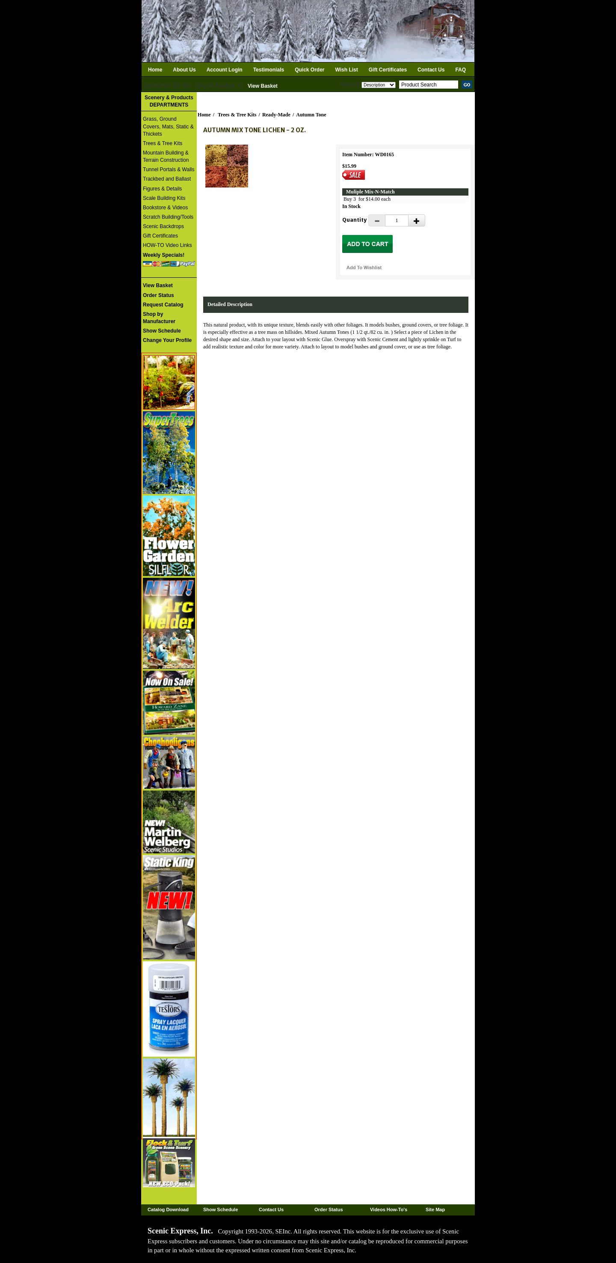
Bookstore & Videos (165, 208)
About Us (184, 70)
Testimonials (268, 70)
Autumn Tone (311, 115)
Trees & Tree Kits (162, 143)
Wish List (346, 70)
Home (155, 70)
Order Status (328, 1209)
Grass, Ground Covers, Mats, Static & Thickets (168, 126)
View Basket (263, 86)
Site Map (435, 1209)
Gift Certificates (388, 70)
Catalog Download (168, 1209)
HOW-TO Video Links (167, 245)
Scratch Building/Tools (168, 217)
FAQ (460, 70)
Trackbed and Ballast (167, 179)
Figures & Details (162, 189)
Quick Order (309, 70)
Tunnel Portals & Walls (169, 169)
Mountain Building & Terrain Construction (166, 156)
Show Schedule (220, 1209)
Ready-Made (276, 115)
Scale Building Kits (164, 198)
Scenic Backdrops (163, 226)
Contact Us (431, 70)
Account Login (225, 70)
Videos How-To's (388, 1209)
